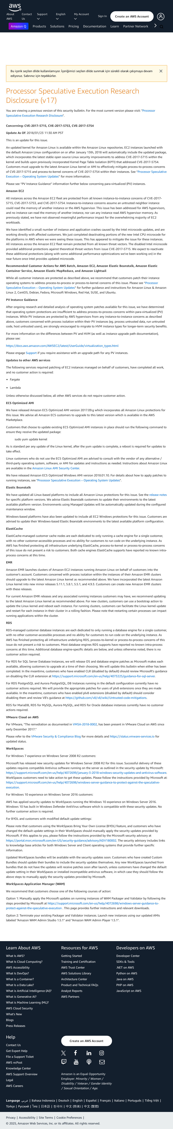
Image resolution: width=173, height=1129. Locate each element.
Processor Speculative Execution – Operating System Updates (78, 480)
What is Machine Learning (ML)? (27, 1002)
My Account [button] (82, 16)
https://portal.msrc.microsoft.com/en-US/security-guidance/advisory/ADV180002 (61, 840)
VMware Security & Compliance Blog (56, 736)
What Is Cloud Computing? (24, 961)
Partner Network (135, 26)
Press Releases (15, 1026)
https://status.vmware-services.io (132, 736)
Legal (9, 1080)
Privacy (11, 1117)
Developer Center (128, 956)
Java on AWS (125, 979)
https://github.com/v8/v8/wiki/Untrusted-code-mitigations (106, 697)
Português (134, 1100)
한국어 (57, 1106)
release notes (158, 494)
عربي (24, 1100)
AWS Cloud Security (19, 1008)
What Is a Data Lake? (20, 985)
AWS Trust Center (73, 967)
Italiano (119, 1100)
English (78, 1100)
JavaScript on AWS (128, 991)
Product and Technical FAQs (79, 985)
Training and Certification (78, 961)
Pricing (74, 26)
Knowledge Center (18, 1068)
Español (91, 1100)
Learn (115, 26)
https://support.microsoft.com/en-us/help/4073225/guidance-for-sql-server (103, 676)
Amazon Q (18, 26)
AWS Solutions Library (76, 973)
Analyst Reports (71, 991)
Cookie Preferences (69, 1117)
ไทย (34, 1106)
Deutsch (63, 1100)
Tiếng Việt (152, 1100)
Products (39, 26)
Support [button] (43, 16)
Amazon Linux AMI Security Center (55, 468)
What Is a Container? (20, 979)
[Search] (162, 27)
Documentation (94, 26)
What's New (14, 1014)
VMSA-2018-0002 (85, 724)
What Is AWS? (15, 956)
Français (105, 1100)
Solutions (57, 26)
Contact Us (27, 16)
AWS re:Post (14, 1062)
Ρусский (23, 1106)
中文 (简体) (73, 1106)
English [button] (61, 16)
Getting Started (71, 956)
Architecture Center (74, 979)
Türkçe (10, 1106)
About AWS (10, 16)
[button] (132, 16)
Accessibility (27, 1117)
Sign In (102, 16)
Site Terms (46, 1117)
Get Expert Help (16, 1051)
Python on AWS (126, 973)
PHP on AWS (124, 985)
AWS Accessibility (18, 967)
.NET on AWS (125, 967)
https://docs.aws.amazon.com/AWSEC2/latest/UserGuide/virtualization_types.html (62, 345)
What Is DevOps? (17, 973)
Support (31, 353)
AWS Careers (14, 1086)
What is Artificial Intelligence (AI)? (28, 991)
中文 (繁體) (91, 1106)
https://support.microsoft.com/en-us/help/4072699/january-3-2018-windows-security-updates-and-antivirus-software (86, 772)
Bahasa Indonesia (43, 1100)
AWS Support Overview (21, 1074)
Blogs (10, 1020)
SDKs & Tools (125, 961)
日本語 (45, 1106)
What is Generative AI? (21, 996)
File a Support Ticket (20, 1056)
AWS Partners (70, 996)
